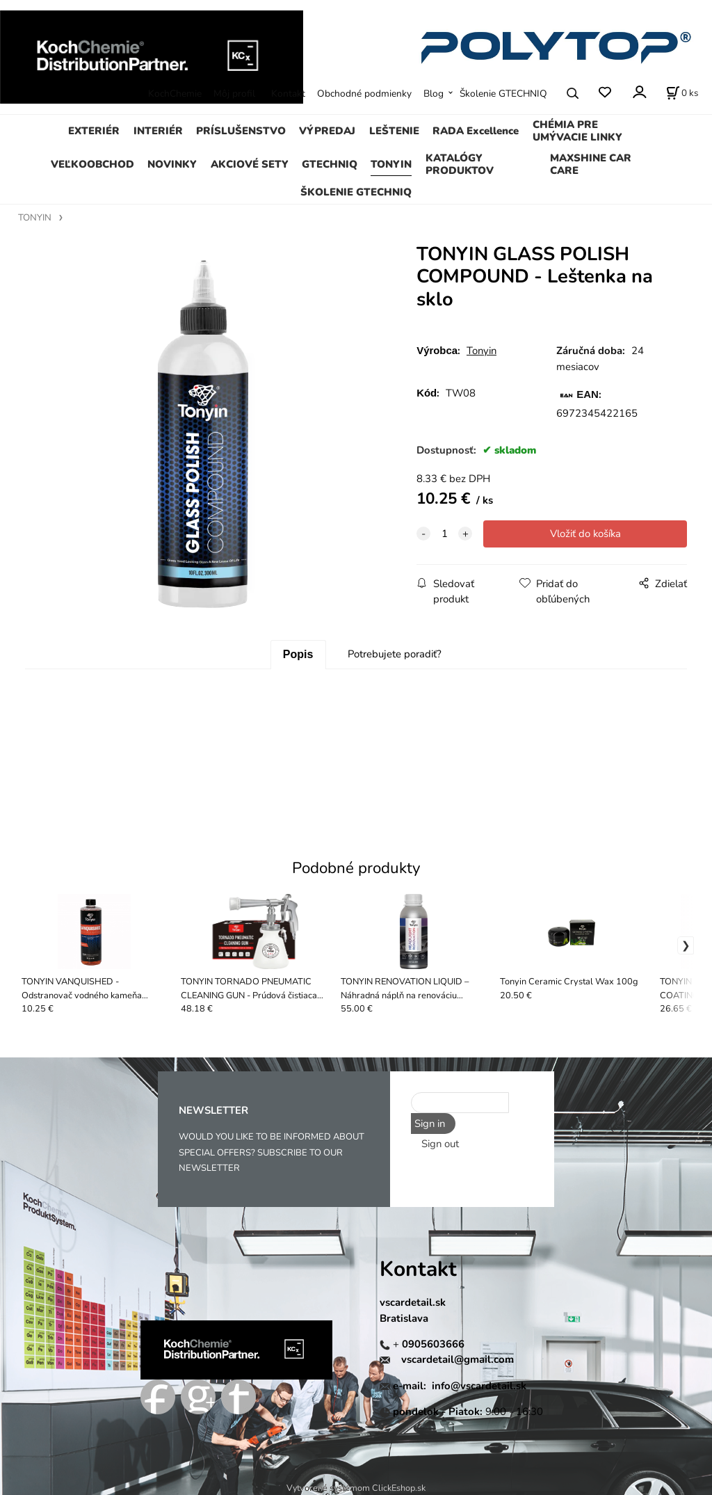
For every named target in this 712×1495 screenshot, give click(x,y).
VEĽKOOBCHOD (92, 164)
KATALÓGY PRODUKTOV (460, 164)
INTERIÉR (158, 131)
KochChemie (175, 93)
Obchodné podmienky (364, 93)
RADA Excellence (475, 131)
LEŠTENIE (394, 131)
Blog (433, 93)
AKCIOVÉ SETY (250, 164)
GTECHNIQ (329, 164)
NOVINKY (172, 164)
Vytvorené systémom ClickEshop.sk (356, 1488)
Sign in (429, 1123)
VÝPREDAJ (327, 131)
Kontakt (288, 93)
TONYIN (391, 164)
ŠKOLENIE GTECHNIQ (356, 192)
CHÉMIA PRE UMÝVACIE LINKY (577, 131)
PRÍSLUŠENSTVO (241, 131)
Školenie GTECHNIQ (503, 93)
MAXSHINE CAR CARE (590, 164)
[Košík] (682, 93)
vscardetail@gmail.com (457, 1359)
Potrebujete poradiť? (395, 654)
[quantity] (444, 533)
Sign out (440, 1144)
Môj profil (234, 93)
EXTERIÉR (94, 131)
